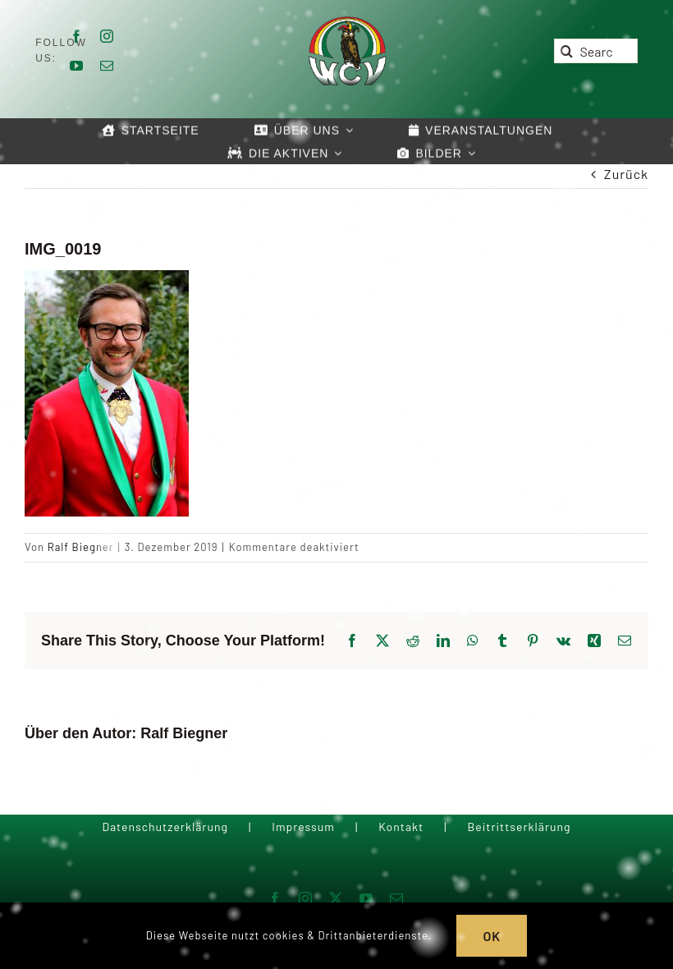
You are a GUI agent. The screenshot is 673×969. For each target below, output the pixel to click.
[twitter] (336, 898)
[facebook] (77, 36)
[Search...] (595, 51)
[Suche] (566, 51)
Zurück (626, 173)
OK (492, 936)
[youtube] (77, 65)
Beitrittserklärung (518, 827)
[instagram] (107, 36)
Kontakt (400, 827)
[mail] (107, 65)
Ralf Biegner (81, 546)
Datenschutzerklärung (165, 827)
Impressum (303, 827)
